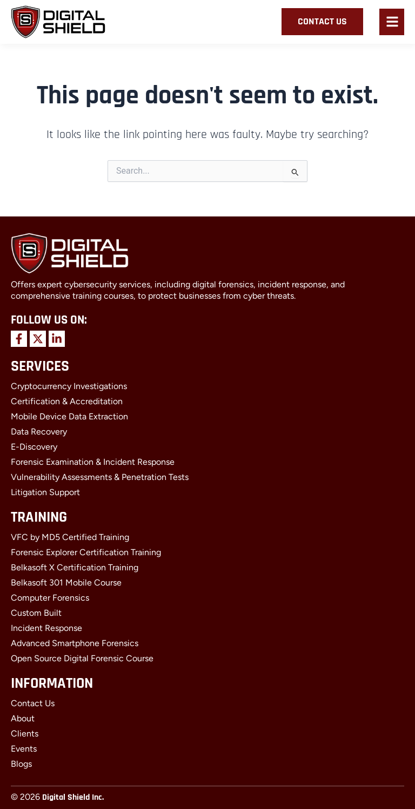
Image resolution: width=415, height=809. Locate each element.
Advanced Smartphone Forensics (74, 643)
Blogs (21, 764)
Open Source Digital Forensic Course (82, 658)
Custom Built (36, 613)
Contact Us (33, 703)
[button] (392, 23)
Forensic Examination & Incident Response (93, 462)
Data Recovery (39, 431)
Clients (24, 733)
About (23, 718)
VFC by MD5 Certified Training (70, 537)
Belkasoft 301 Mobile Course (66, 582)
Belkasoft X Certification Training (74, 567)
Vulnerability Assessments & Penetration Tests (100, 477)
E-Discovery (34, 447)
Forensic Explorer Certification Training (86, 552)
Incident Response (46, 628)
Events (24, 749)
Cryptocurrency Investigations (69, 386)
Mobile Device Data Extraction (69, 416)
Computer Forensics (50, 598)
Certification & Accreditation (67, 401)
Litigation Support (45, 492)
